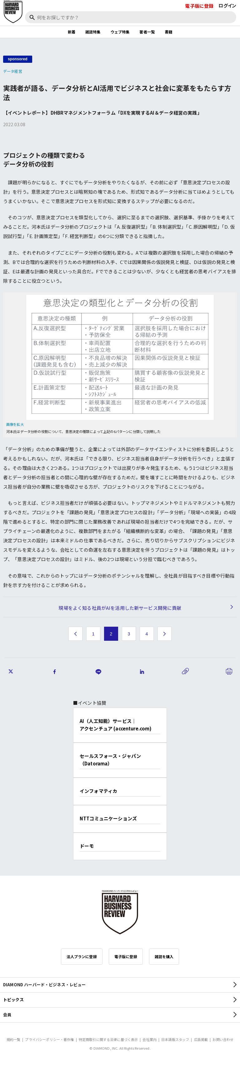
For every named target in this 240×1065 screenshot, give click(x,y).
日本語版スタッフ (175, 1039)
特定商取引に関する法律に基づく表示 (108, 1039)
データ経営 (12, 71)
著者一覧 (147, 31)
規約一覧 (14, 1039)
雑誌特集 (93, 31)
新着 (71, 31)
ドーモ (87, 846)
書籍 (168, 31)
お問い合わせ (222, 1039)
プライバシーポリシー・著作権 (49, 1039)
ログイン (227, 5)
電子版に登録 (199, 5)
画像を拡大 (15, 424)
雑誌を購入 (164, 956)
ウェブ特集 (120, 31)
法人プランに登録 (82, 956)
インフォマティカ (98, 791)
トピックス (13, 1000)
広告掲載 (201, 1039)
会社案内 (149, 1039)
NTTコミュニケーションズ (108, 818)
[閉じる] (228, 26)
